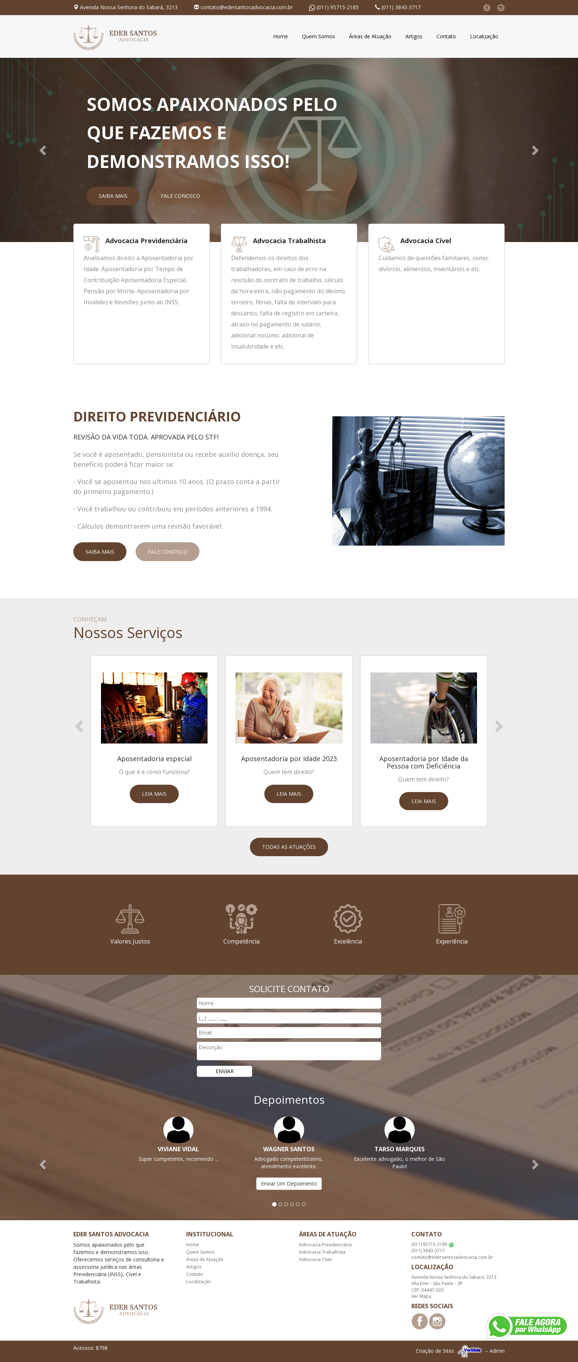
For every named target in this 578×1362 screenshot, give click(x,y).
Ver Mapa (421, 1296)
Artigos (413, 36)
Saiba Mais (113, 195)
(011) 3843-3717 (401, 7)
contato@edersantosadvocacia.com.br (247, 7)
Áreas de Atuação (370, 36)
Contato (446, 36)
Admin (497, 1350)
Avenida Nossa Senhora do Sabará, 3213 (129, 7)
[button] (43, 150)
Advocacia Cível (315, 1259)
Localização (484, 36)
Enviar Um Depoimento (289, 1183)
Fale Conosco (180, 195)
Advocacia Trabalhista (322, 1252)
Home (280, 36)
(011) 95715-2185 (338, 7)
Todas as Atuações (289, 846)
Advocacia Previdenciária (325, 1245)
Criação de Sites (435, 1350)
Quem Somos (318, 36)
